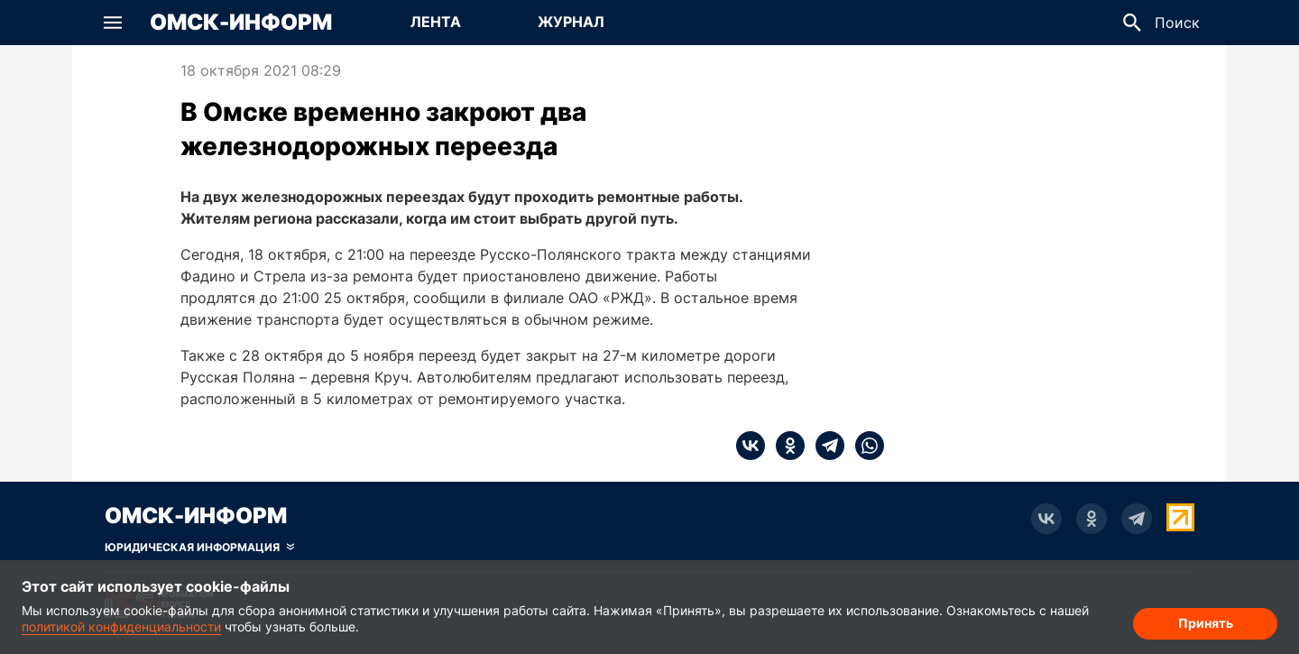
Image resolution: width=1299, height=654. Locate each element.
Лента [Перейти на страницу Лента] (435, 22)
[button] (112, 22)
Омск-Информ (241, 22)
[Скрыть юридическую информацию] (199, 547)
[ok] (785, 445)
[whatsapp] (864, 445)
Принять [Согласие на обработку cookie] (1205, 623)
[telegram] (824, 445)
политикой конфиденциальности (121, 626)
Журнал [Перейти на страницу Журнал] (571, 22)
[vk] (750, 445)
